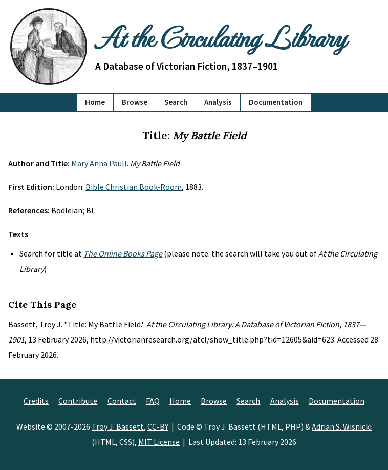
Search (175, 102)
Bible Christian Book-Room (133, 187)
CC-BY (157, 426)
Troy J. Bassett (118, 426)
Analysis (218, 102)
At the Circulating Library (220, 37)
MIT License (159, 442)
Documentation (276, 102)
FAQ (153, 401)
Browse (134, 102)
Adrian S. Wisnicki (342, 426)
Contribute (77, 401)
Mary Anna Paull (99, 163)
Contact (121, 401)
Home (95, 102)
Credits (36, 401)
